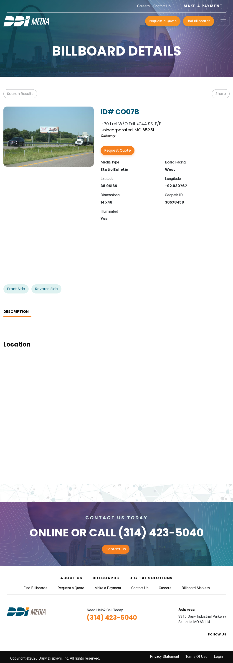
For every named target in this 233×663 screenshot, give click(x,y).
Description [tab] (16, 311)
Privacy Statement (164, 656)
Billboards (106, 578)
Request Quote (117, 150)
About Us (71, 578)
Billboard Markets (196, 588)
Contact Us (162, 6)
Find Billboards (198, 21)
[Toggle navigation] (223, 21)
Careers (143, 6)
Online (49, 532)
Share (220, 93)
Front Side (16, 288)
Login (218, 656)
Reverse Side (46, 288)
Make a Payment (203, 6)
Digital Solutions (151, 578)
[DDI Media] (26, 21)
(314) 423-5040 (161, 532)
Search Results (20, 93)
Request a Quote (163, 21)
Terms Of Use (196, 656)
